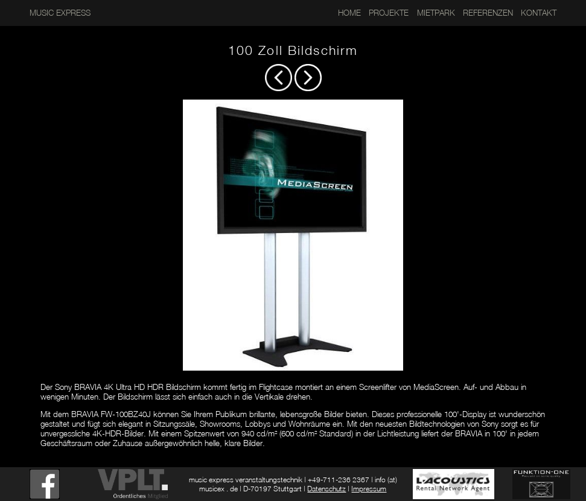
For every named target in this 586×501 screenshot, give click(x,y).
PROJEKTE (389, 13)
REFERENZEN (488, 13)
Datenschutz (326, 488)
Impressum (368, 488)
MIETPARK (436, 13)
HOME (349, 13)
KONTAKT (538, 13)
